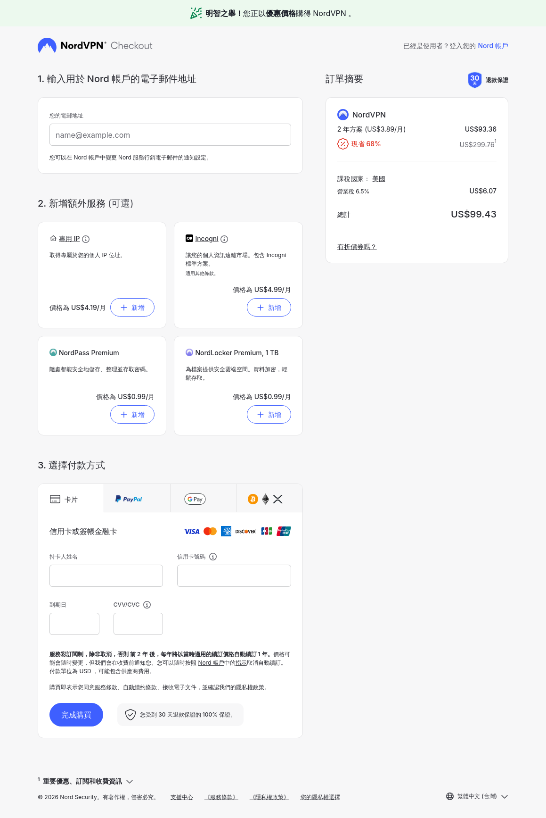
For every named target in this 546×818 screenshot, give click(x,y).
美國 (378, 179)
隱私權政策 (250, 687)
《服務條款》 (221, 797)
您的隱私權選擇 (320, 797)
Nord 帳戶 (493, 46)
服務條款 (106, 687)
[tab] (71, 498)
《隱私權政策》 (269, 797)
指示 (241, 662)
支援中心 (182, 797)
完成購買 (76, 714)
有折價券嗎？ (357, 246)
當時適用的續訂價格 (208, 654)
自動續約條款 (140, 687)
